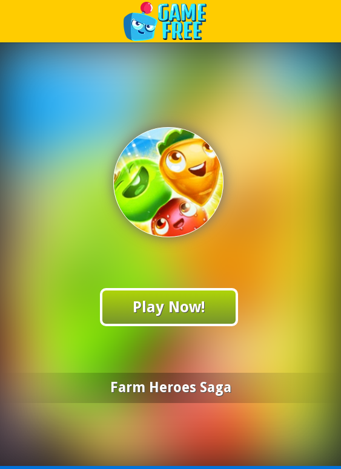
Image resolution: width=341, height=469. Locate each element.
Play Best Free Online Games (171, 21)
